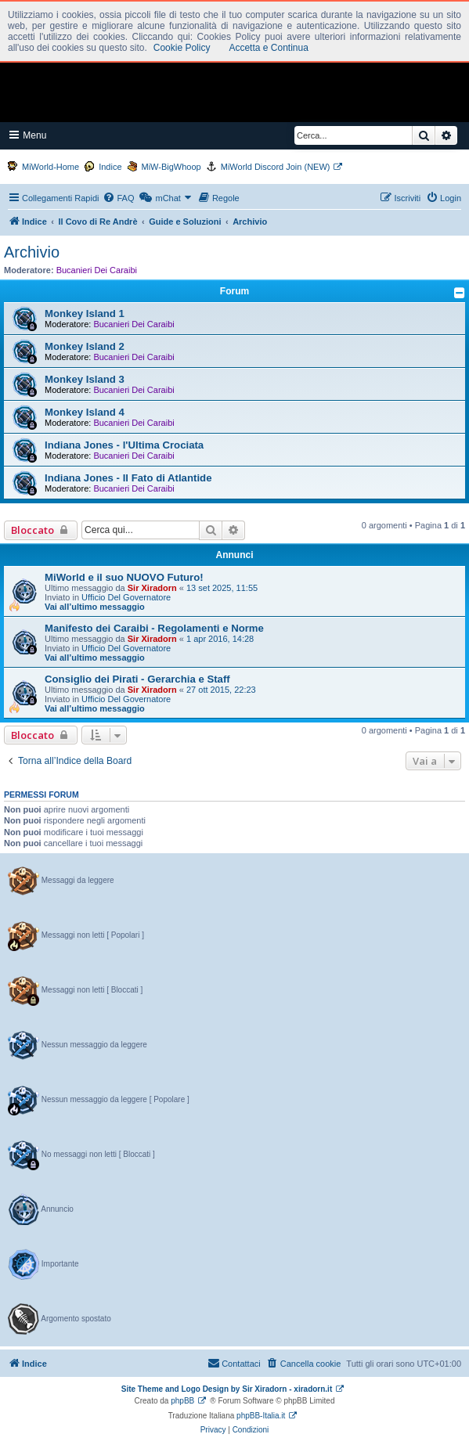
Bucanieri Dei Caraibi (96, 270)
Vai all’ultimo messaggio (95, 606)
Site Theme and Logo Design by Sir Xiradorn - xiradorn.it (226, 1389)
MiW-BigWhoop (171, 166)
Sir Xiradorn (152, 588)
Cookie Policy (182, 47)
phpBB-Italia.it (260, 1415)
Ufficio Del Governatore (126, 597)
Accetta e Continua (268, 47)
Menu (27, 135)
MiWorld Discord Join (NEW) (275, 166)
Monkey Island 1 (84, 313)
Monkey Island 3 (84, 379)
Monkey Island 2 (84, 346)
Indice (110, 166)
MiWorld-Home (50, 166)
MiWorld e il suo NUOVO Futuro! (124, 577)
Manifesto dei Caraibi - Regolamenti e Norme (154, 628)
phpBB (182, 1400)
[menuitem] (118, 198)
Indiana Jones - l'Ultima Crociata (124, 445)
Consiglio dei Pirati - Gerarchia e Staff (137, 679)
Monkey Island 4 (84, 412)
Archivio (32, 252)
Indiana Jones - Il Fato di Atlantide (128, 478)
